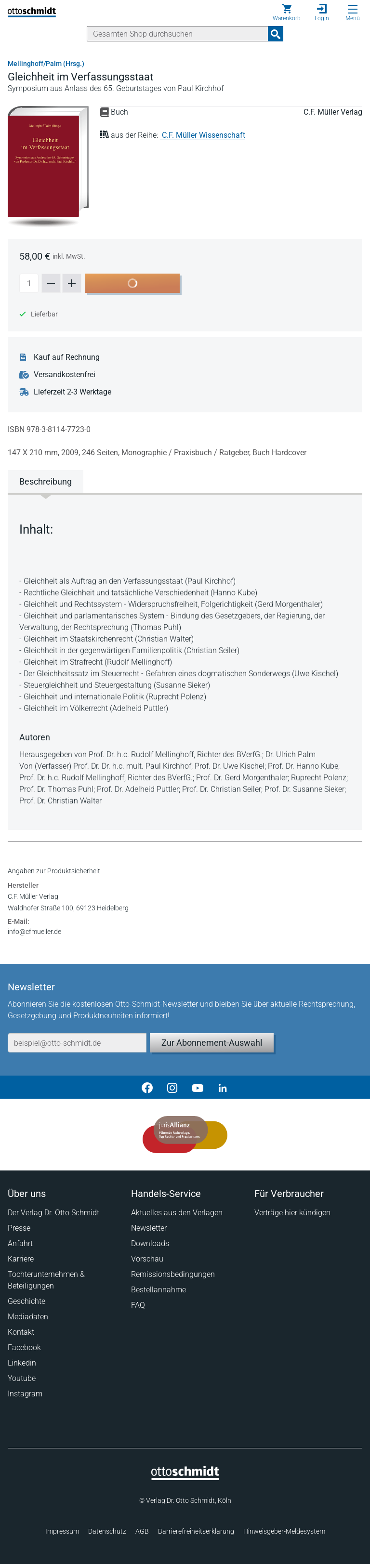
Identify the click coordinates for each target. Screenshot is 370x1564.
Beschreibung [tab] (45, 481)
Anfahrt (20, 1243)
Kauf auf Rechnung (67, 357)
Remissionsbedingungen (173, 1274)
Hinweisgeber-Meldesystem (284, 1531)
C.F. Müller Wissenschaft (203, 135)
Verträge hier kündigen (292, 1212)
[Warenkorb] (287, 12)
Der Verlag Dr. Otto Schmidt (53, 1212)
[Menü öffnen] (352, 9)
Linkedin (22, 1362)
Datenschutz (107, 1531)
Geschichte (26, 1301)
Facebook (24, 1347)
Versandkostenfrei (64, 375)
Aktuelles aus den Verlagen (177, 1212)
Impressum (62, 1531)
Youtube (22, 1378)
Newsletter (149, 1228)
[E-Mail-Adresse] (77, 1042)
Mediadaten (28, 1316)
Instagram (25, 1393)
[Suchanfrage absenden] (275, 33)
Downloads (150, 1243)
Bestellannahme (158, 1289)
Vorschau (147, 1258)
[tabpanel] (185, 660)
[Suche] (177, 33)
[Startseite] (185, 1478)
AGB (142, 1531)
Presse (19, 1228)
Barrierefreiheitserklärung (196, 1531)
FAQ (138, 1305)
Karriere (21, 1258)
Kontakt (21, 1332)
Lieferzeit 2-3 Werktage (72, 392)
